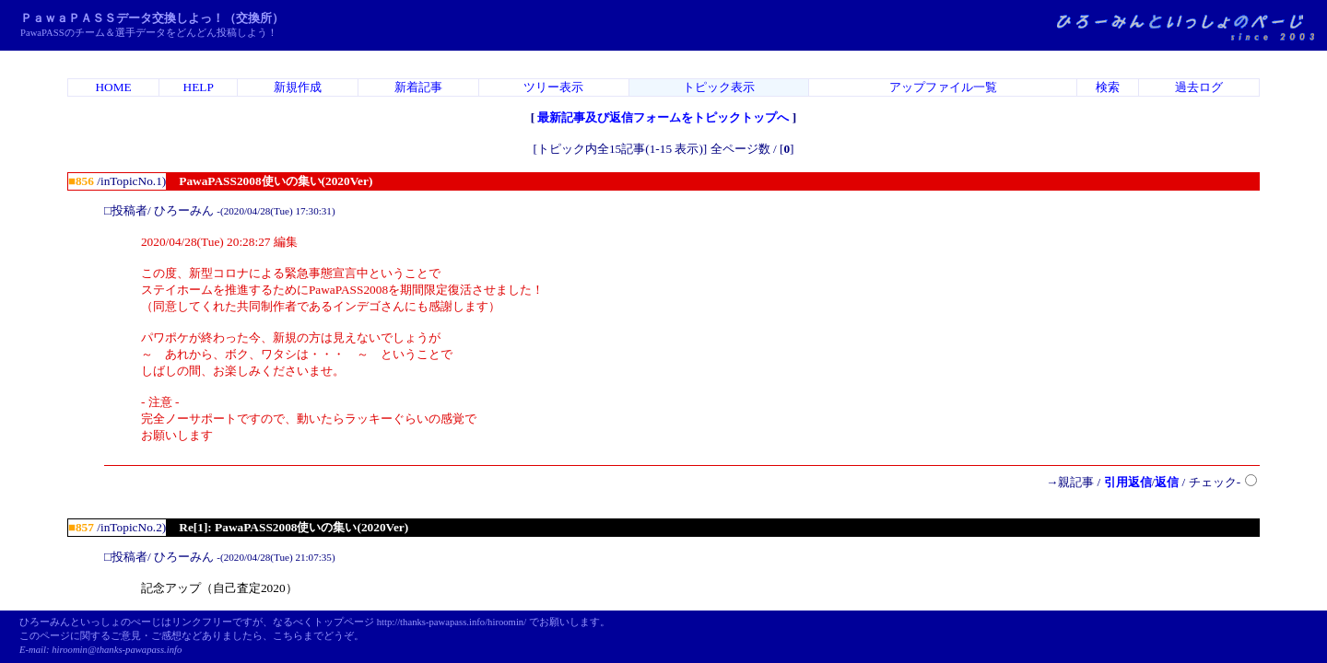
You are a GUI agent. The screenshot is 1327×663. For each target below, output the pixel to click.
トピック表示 (719, 87)
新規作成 (298, 87)
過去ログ (1199, 87)
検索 (1108, 87)
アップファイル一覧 (943, 87)
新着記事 (418, 87)
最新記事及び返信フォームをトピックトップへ (663, 117)
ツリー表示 (553, 87)
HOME (113, 87)
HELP (198, 87)
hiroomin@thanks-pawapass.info (117, 650)
